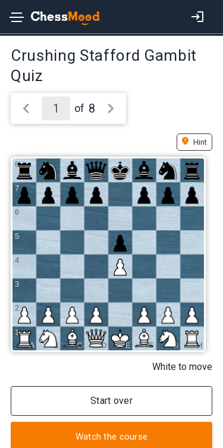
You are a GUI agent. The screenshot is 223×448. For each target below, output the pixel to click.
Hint (200, 142)
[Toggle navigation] (17, 20)
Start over (111, 400)
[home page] (58, 18)
